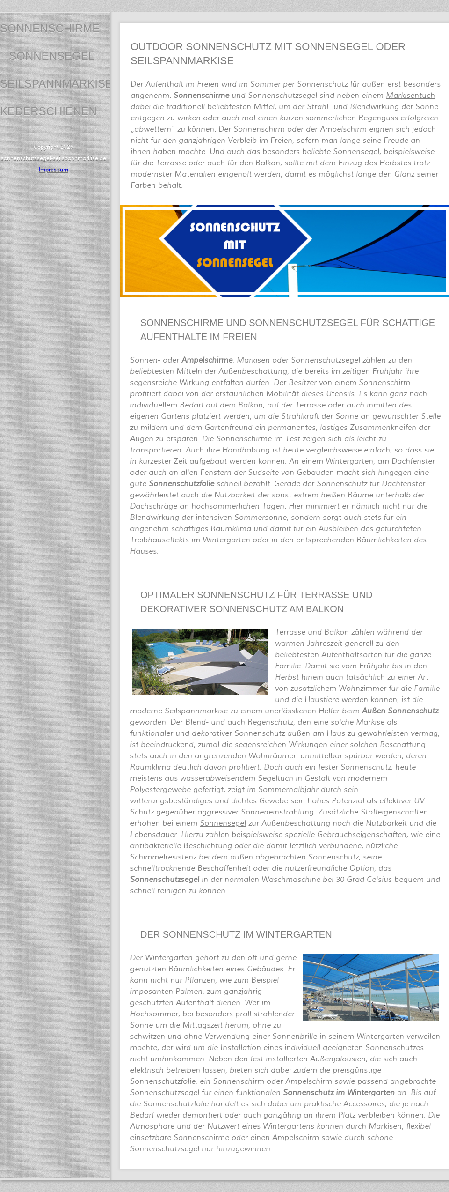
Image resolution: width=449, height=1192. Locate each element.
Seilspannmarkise (56, 83)
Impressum (53, 169)
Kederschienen (48, 111)
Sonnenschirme (50, 28)
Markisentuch (410, 95)
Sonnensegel (51, 56)
